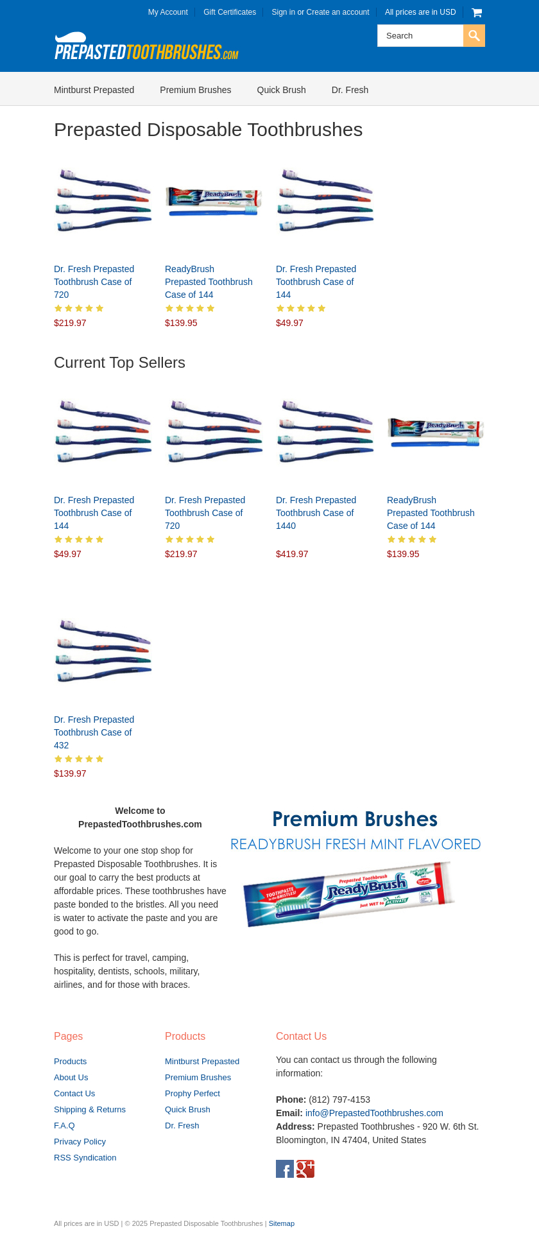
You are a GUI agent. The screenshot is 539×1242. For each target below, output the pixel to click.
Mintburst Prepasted (94, 90)
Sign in (284, 12)
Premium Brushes (195, 90)
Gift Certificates (229, 12)
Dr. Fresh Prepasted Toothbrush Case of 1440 (316, 513)
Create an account (338, 12)
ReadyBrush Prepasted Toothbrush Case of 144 (209, 282)
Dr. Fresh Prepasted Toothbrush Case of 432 (94, 732)
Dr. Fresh (350, 90)
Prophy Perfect (192, 1093)
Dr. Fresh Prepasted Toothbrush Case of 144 (316, 282)
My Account (168, 12)
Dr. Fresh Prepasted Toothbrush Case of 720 (94, 282)
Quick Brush (281, 90)
